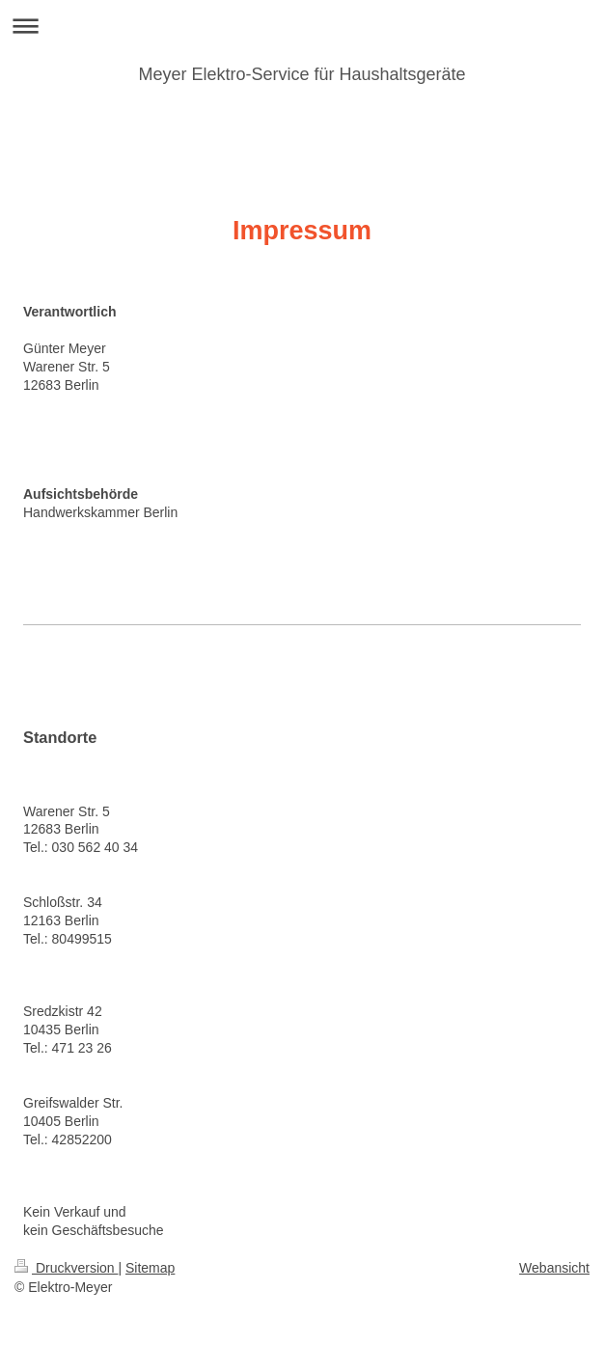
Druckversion (66, 1268)
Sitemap (150, 1268)
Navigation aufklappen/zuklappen (302, 25)
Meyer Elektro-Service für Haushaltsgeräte (301, 74)
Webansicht (554, 1268)
